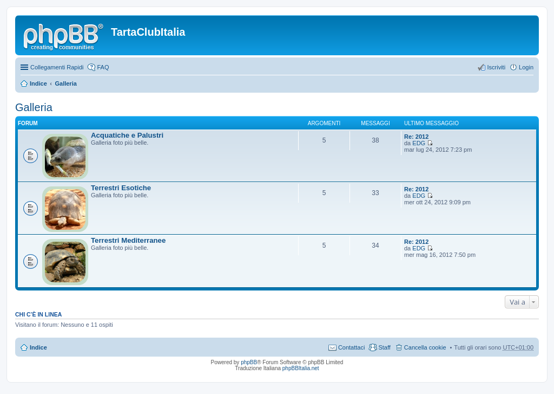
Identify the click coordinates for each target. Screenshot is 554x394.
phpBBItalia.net (300, 368)
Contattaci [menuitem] (351, 347)
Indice (38, 83)
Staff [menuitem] (384, 347)
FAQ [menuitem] (103, 67)
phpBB (249, 362)
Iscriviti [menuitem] (496, 67)
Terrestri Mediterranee (128, 240)
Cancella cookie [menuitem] (425, 347)
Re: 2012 (416, 136)
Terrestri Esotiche (121, 188)
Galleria (65, 83)
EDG (418, 143)
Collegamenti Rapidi (56, 67)
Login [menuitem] (526, 67)
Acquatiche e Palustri (127, 135)
